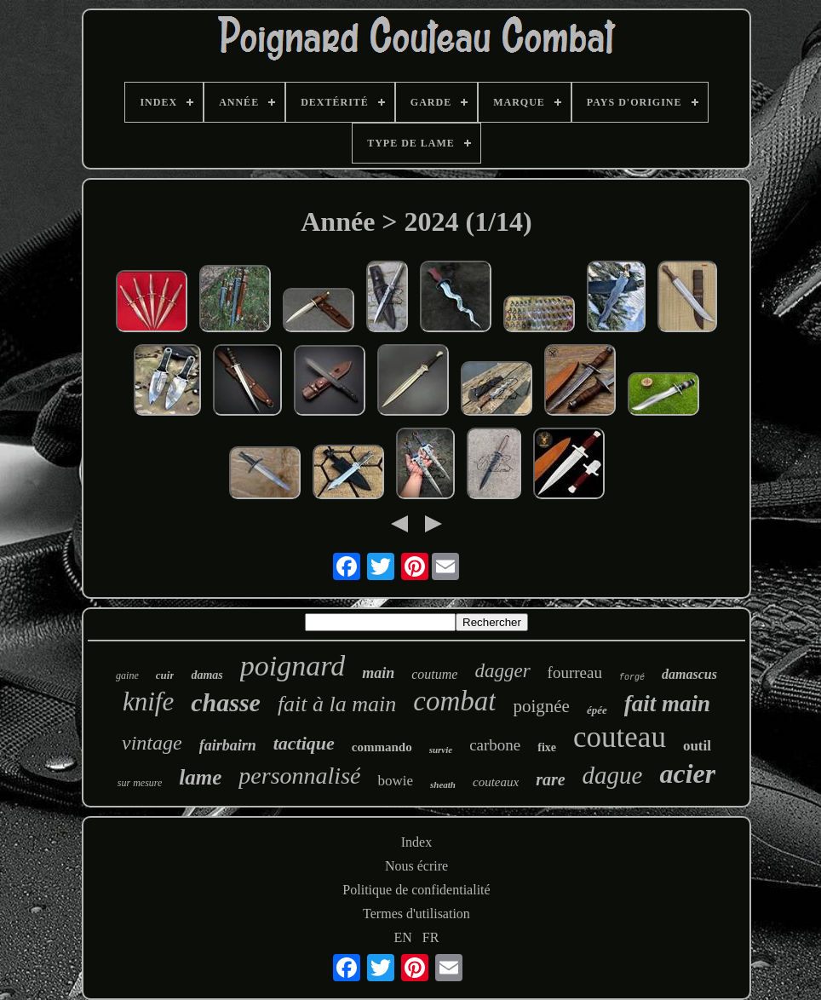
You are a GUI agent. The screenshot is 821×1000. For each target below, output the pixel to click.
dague (613, 775)
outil (697, 746)
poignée (541, 706)
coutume (434, 674)
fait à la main (337, 704)
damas (206, 675)
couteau (619, 737)
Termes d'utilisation (416, 913)
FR (430, 937)
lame (200, 777)
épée (597, 710)
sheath (443, 784)
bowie (395, 781)
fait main (667, 703)
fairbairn (227, 745)
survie (441, 749)
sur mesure (140, 783)
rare (550, 779)
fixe (546, 747)
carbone (494, 745)
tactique (304, 743)
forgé (632, 677)
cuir (165, 675)
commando (382, 747)
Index (416, 842)
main (378, 672)
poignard (292, 665)
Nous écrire (416, 866)
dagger (502, 670)
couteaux (496, 782)
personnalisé (299, 775)
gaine (127, 675)
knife (148, 701)
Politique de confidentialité (416, 889)
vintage (152, 743)
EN (403, 937)
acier (687, 773)
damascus (689, 674)
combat (454, 701)
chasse (226, 702)
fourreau (575, 672)
